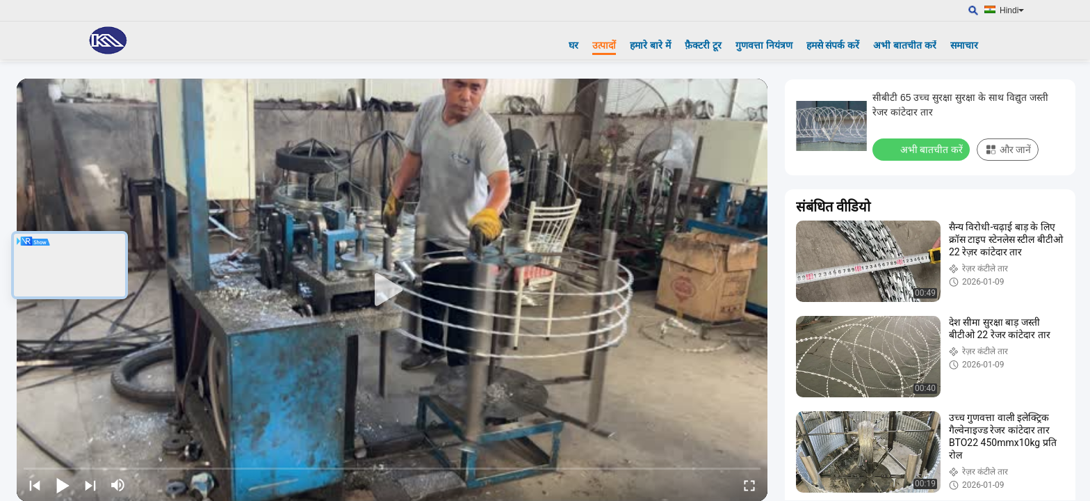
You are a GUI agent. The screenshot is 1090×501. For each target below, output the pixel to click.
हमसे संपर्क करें (833, 45)
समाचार (964, 45)
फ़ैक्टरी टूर (703, 45)
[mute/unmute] (118, 485)
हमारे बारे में (650, 45)
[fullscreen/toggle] (749, 485)
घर (573, 45)
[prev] (35, 485)
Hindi (1012, 10)
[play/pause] (62, 485)
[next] (90, 485)
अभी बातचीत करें (904, 45)
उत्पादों (604, 45)
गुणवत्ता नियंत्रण (763, 45)
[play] (392, 290)
